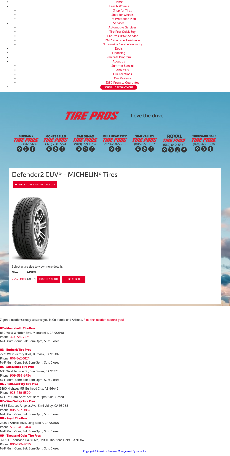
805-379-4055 (20, 444)
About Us (119, 61)
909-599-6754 (20, 375)
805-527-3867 (20, 410)
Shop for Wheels (122, 14)
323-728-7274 (20, 336)
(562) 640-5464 (174, 144)
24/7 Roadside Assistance (122, 40)
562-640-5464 (20, 427)
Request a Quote (48, 279)
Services (118, 23)
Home (119, 2)
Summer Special (122, 65)
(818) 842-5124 (26, 144)
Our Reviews (122, 78)
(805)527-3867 (144, 144)
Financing (118, 52)
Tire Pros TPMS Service (122, 36)
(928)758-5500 (115, 144)
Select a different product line (35, 184)
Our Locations (122, 74)
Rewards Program (119, 57)
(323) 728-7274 (55, 144)
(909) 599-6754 (85, 144)
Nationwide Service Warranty (122, 44)
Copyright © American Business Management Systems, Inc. (115, 451)
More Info (74, 279)
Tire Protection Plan (122, 18)
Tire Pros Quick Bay (122, 31)
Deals (118, 48)
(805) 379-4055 (204, 143)
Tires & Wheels (119, 6)
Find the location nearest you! (104, 319)
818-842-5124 (20, 358)
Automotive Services (122, 27)
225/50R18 (19, 279)
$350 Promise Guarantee (123, 82)
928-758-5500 (20, 392)
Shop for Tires (122, 10)
